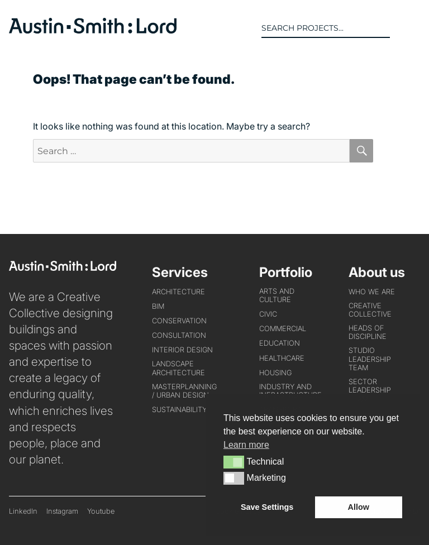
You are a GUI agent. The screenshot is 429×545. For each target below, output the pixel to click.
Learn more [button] (246, 445)
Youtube (101, 511)
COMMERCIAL (282, 328)
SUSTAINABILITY (179, 409)
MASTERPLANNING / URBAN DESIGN (184, 391)
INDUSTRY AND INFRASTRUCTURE (290, 391)
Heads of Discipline (368, 332)
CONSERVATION (179, 321)
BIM (158, 306)
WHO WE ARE (372, 292)
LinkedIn (23, 511)
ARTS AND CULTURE (276, 295)
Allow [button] (358, 507)
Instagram (62, 511)
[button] (411, 28)
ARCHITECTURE (178, 292)
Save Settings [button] (267, 507)
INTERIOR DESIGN (182, 350)
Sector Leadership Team (370, 390)
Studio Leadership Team (370, 359)
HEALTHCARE (281, 358)
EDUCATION (279, 343)
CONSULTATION (179, 335)
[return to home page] (93, 30)
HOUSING (275, 373)
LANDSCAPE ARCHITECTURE (178, 368)
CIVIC (268, 314)
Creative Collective (370, 310)
